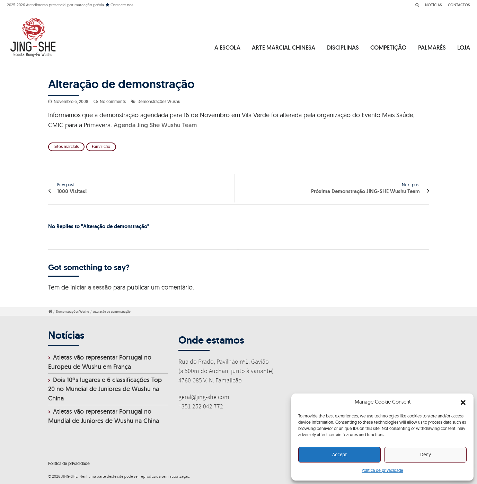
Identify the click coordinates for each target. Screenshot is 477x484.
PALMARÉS (432, 47)
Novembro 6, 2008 (71, 101)
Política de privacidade (382, 470)
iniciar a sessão (91, 287)
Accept (339, 454)
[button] (463, 402)
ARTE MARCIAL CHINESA (283, 47)
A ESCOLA (227, 47)
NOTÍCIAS (433, 4)
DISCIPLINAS (343, 47)
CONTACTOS (459, 4)
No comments (113, 101)
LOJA (463, 47)
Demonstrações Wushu (159, 101)
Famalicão (101, 146)
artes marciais (66, 146)
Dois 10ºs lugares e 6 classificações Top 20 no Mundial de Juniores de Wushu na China (105, 389)
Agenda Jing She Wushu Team (155, 125)
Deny (425, 454)
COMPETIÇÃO (388, 47)
